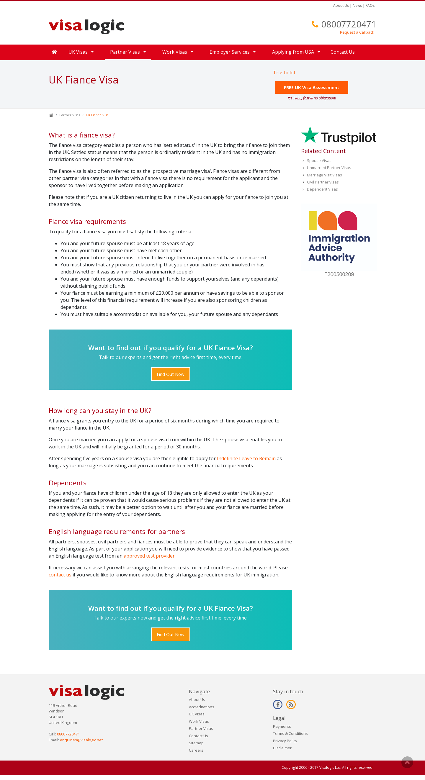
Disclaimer (282, 747)
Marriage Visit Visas (324, 175)
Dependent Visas (322, 189)
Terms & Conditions (290, 733)
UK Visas (78, 52)
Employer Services (230, 52)
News (357, 5)
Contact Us (343, 52)
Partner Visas (125, 52)
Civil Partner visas (323, 182)
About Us (341, 5)
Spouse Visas (319, 160)
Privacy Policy (285, 740)
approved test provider (149, 556)
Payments (282, 726)
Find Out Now (170, 374)
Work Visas (174, 52)
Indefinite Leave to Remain (246, 458)
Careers (196, 750)
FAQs (370, 5)
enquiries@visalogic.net (81, 740)
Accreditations (201, 706)
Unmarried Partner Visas (329, 167)
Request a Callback (357, 32)
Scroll (407, 762)
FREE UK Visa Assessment (311, 87)
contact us (60, 574)
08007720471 (348, 24)
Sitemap (196, 742)
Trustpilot (284, 72)
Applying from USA (293, 52)
